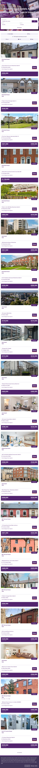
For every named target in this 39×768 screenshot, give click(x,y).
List (7, 39)
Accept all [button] (27, 765)
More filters (19, 27)
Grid (19, 39)
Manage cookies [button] (34, 765)
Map (32, 39)
